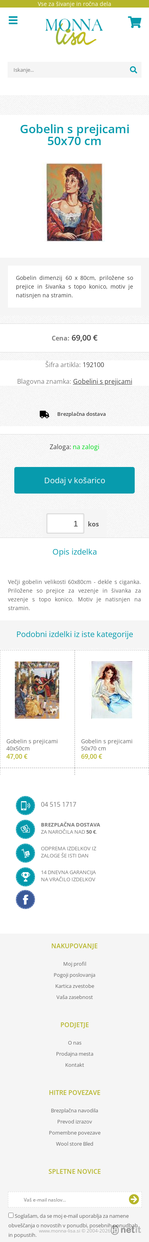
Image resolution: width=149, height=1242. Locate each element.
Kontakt (74, 1064)
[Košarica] (133, 22)
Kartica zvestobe (74, 985)
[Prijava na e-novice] (133, 1199)
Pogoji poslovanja (74, 974)
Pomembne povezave (75, 1132)
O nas (74, 1042)
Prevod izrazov (74, 1121)
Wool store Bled (74, 1143)
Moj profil (74, 963)
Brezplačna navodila (74, 1110)
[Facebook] (74, 902)
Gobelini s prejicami (102, 381)
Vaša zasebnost (74, 997)
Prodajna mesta (74, 1053)
